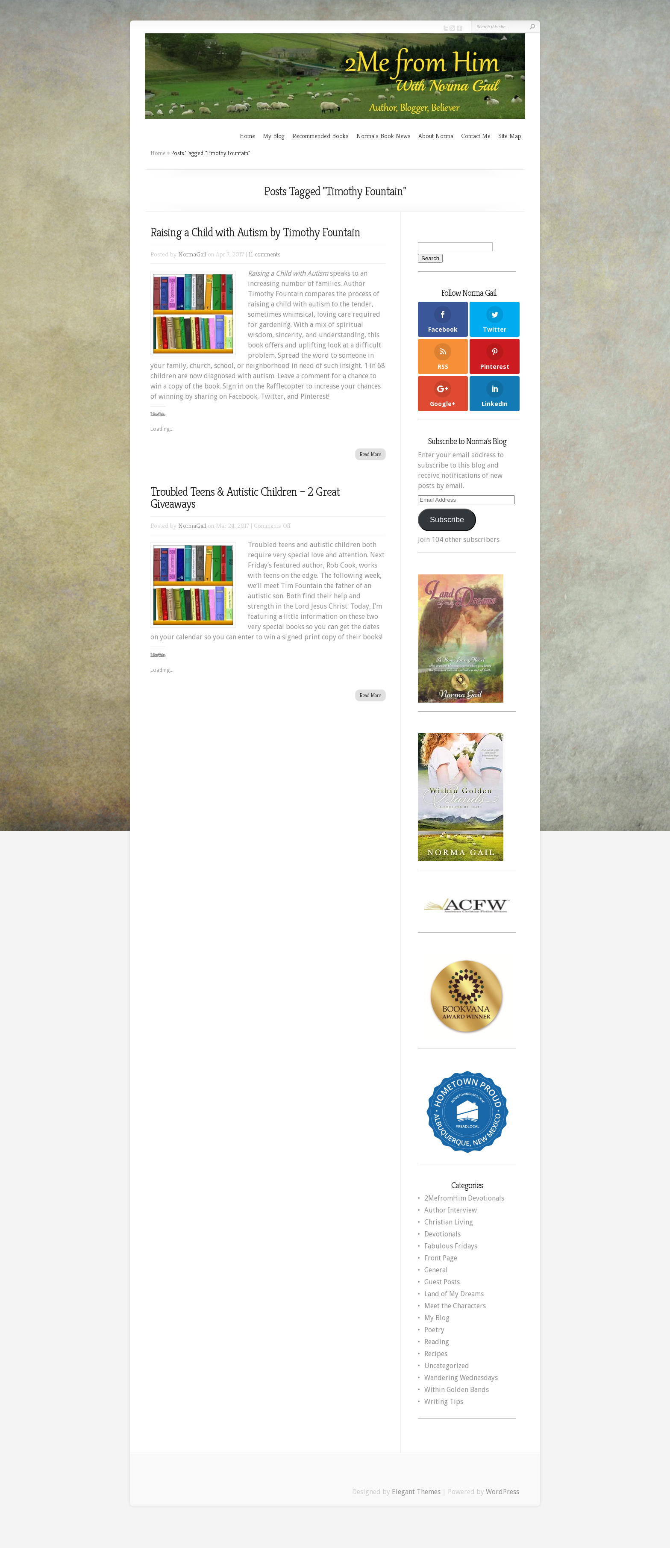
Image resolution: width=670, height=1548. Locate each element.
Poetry (434, 1330)
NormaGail (192, 254)
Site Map (509, 136)
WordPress (502, 1492)
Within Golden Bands (456, 1390)
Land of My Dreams (454, 1294)
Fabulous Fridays (450, 1246)
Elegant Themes (416, 1492)
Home (247, 136)
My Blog (274, 136)
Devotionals (442, 1234)
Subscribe (447, 519)
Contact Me (476, 136)
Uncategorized (446, 1366)
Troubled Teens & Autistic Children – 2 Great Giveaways (245, 497)
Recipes (435, 1354)
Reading (436, 1342)
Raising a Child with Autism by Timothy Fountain (255, 232)
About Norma (435, 136)
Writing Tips (443, 1402)
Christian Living (448, 1222)
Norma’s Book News (383, 136)
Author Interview (450, 1210)
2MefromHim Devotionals (464, 1198)
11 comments (265, 254)
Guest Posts (442, 1282)
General (436, 1270)
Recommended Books (320, 136)
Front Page (440, 1258)
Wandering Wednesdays (461, 1378)
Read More (370, 454)
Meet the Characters (455, 1306)
